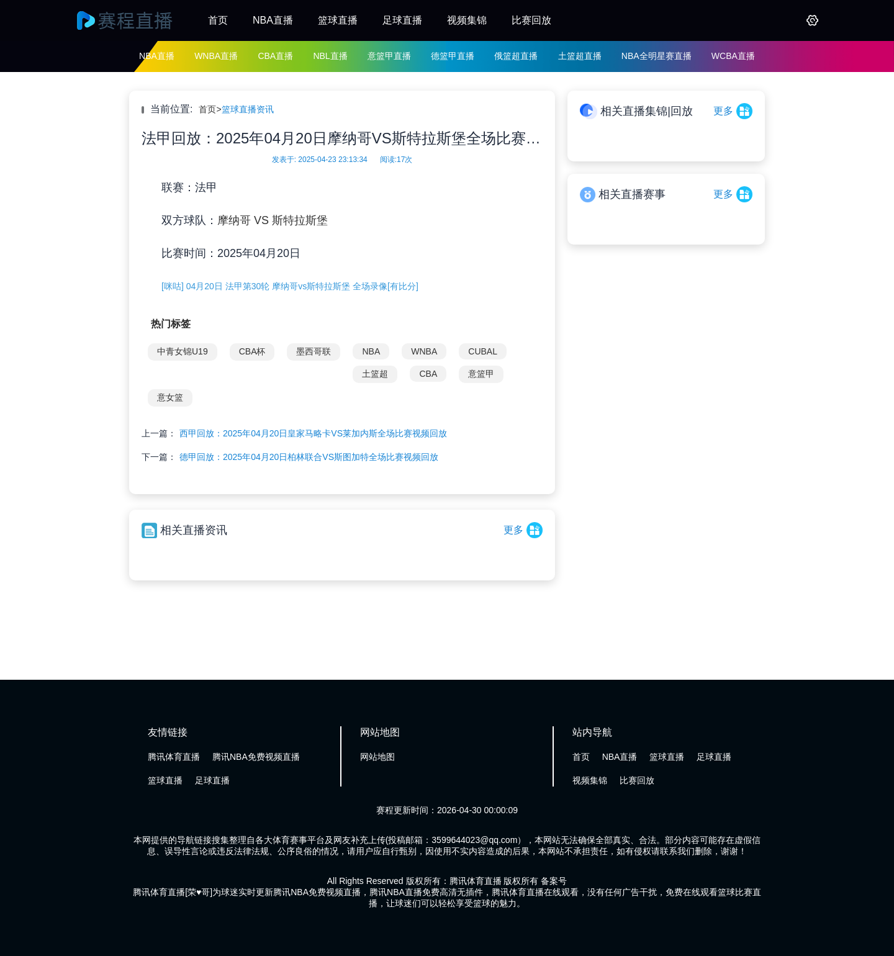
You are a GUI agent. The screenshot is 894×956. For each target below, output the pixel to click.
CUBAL (482, 351)
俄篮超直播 (516, 56)
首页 (218, 20)
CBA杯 (252, 351)
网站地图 (377, 757)
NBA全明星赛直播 (656, 56)
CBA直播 (275, 56)
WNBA (424, 351)
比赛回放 (531, 20)
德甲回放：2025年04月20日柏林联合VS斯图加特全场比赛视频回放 (308, 457)
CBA (428, 374)
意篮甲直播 (389, 56)
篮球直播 (338, 20)
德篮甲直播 (452, 56)
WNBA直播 (216, 56)
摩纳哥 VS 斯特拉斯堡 (272, 220)
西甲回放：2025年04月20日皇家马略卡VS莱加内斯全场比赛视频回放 (313, 433)
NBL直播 (330, 56)
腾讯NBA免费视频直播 (256, 757)
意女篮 (170, 397)
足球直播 (402, 20)
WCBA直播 (733, 56)
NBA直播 (273, 20)
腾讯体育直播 (174, 757)
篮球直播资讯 (248, 109)
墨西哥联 (313, 351)
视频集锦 (467, 20)
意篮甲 (481, 374)
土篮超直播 (580, 56)
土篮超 (375, 374)
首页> (210, 109)
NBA (371, 351)
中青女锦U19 (182, 351)
